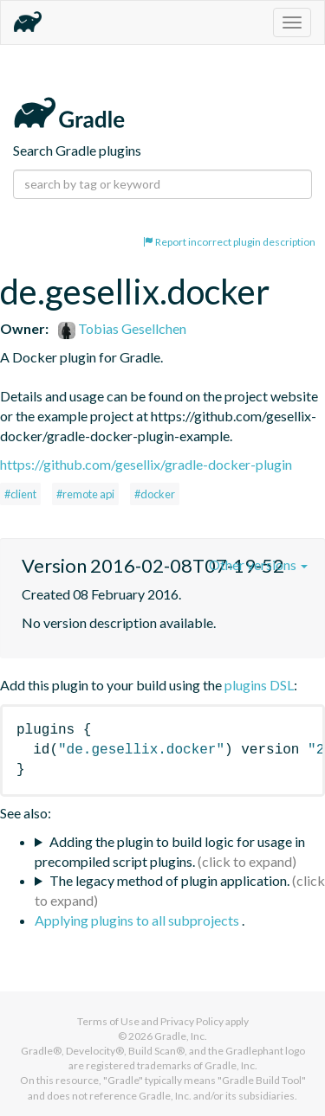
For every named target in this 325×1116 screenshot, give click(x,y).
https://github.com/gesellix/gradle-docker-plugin (146, 464)
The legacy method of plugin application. (169, 880)
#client (20, 494)
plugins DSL (259, 685)
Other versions (258, 564)
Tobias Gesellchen (122, 328)
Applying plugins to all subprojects (138, 920)
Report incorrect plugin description (229, 241)
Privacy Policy (192, 1021)
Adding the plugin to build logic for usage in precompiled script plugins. (170, 851)
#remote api (85, 494)
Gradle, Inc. (180, 1035)
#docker (154, 494)
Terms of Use (108, 1021)
